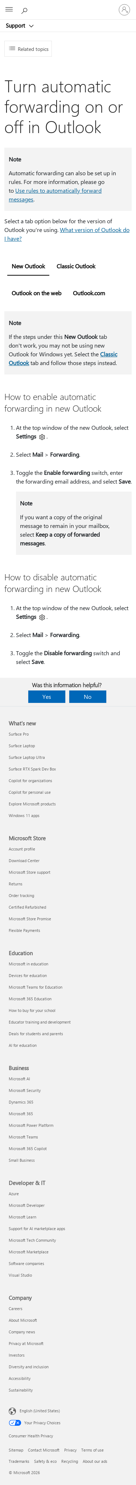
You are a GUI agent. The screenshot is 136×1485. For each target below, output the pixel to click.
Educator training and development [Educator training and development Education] (40, 1022)
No (87, 696)
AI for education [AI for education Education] (23, 1045)
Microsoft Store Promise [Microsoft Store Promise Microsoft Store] (30, 918)
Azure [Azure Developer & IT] (14, 1193)
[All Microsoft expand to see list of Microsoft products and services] (9, 10)
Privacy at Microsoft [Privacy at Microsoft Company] (26, 1343)
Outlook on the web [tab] (36, 293)
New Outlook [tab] (28, 266)
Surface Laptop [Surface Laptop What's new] (22, 745)
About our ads (95, 1461)
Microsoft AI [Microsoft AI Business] (19, 1078)
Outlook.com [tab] (89, 293)
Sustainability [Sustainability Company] (21, 1390)
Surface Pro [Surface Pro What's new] (19, 734)
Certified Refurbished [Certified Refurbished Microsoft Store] (27, 907)
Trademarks (19, 1461)
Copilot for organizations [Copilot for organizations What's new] (30, 780)
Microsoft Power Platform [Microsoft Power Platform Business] (31, 1125)
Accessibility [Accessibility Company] (19, 1378)
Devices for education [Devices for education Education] (28, 975)
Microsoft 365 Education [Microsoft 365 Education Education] (30, 998)
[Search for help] (25, 9)
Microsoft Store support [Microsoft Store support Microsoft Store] (29, 872)
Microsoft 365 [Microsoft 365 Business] (21, 1113)
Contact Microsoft (43, 1450)
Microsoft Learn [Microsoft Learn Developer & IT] (22, 1217)
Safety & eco (45, 1461)
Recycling (69, 1461)
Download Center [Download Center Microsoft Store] (24, 860)
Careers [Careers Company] (15, 1308)
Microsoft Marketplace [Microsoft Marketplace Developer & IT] (29, 1251)
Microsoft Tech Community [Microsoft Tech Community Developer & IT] (32, 1240)
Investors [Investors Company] (17, 1355)
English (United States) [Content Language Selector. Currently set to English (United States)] (40, 1410)
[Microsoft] (68, 5)
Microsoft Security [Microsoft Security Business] (25, 1090)
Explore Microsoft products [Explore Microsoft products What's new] (32, 803)
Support (16, 25)
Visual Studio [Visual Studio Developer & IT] (20, 1275)
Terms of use (92, 1450)
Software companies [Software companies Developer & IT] (26, 1263)
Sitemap (16, 1450)
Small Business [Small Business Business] (22, 1160)
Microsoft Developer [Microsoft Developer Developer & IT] (27, 1205)
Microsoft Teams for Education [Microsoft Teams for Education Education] (35, 987)
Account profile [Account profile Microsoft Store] (22, 849)
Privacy (70, 1450)
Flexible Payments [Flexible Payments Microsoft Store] (24, 930)
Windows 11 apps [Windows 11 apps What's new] (24, 815)
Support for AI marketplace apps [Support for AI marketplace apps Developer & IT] (37, 1228)
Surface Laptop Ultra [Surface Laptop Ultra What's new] (27, 757)
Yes (46, 696)
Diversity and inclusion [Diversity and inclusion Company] (29, 1366)
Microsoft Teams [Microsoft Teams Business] (23, 1137)
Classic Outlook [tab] (76, 266)
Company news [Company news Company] (22, 1331)
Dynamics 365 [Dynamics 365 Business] (21, 1102)
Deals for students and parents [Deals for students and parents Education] (36, 1033)
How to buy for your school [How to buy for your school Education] (32, 1010)
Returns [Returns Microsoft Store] (15, 883)
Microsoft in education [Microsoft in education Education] (28, 963)
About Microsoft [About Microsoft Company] (23, 1320)
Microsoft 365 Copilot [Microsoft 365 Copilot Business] (28, 1148)
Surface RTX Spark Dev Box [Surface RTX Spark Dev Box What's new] (32, 769)
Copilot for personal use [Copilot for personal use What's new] (30, 792)
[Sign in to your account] (124, 10)
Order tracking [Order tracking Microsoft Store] (21, 895)
